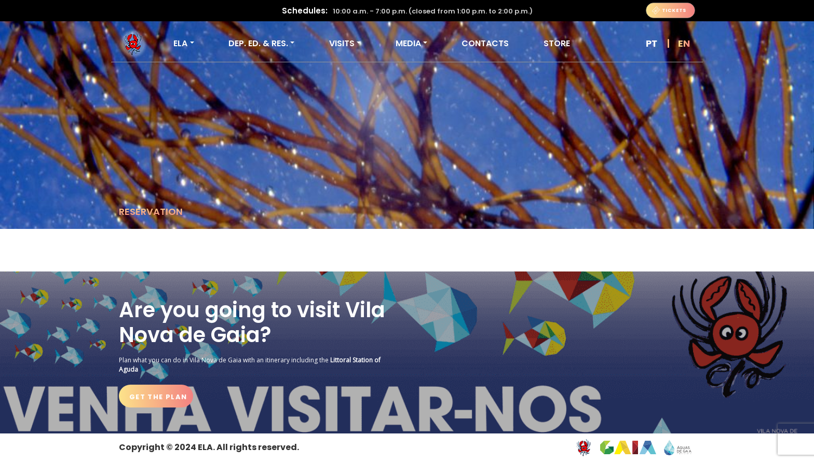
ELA (180, 43)
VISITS (342, 43)
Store (557, 43)
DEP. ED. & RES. (258, 43)
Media (408, 43)
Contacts (485, 43)
